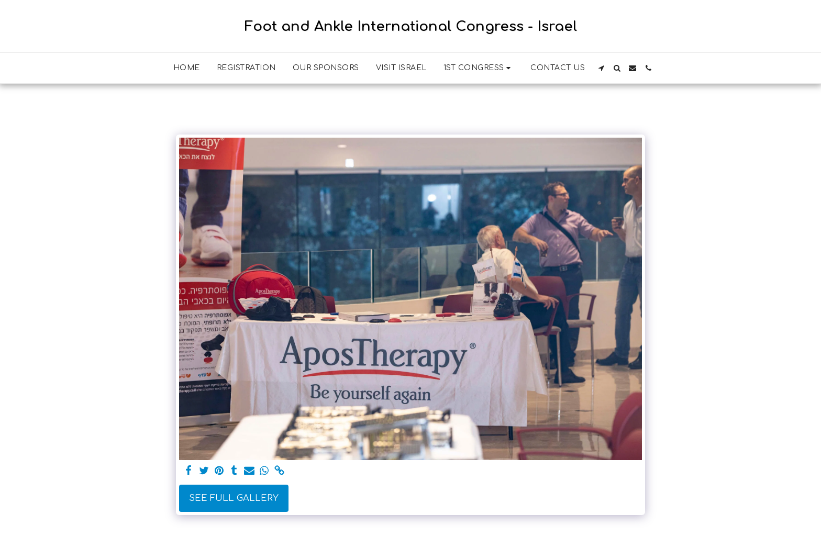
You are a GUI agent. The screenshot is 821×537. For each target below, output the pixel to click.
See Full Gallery (234, 498)
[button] (479, 68)
